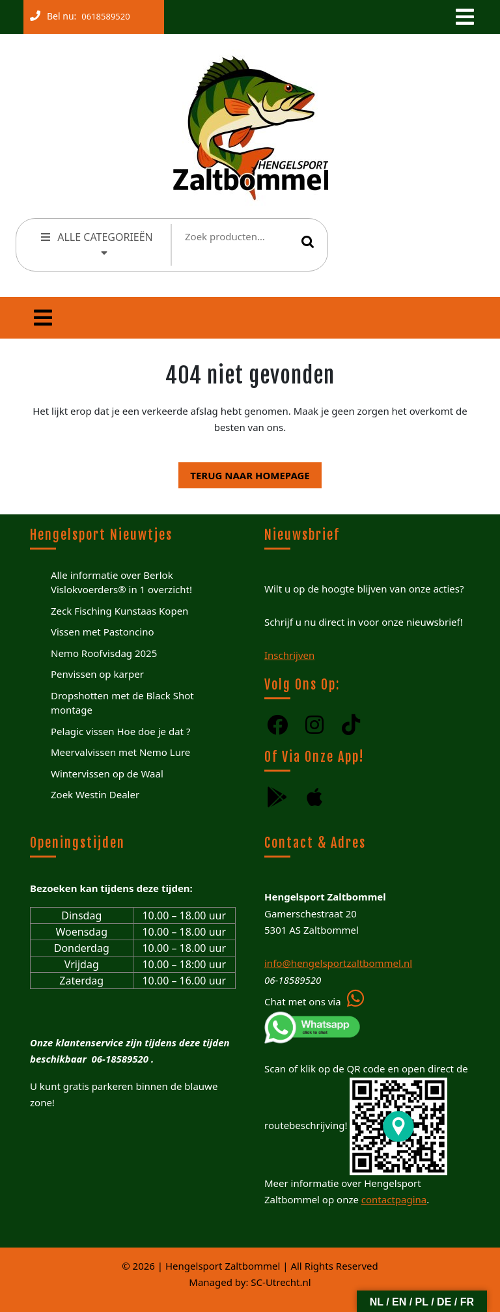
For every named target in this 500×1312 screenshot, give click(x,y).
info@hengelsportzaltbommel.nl (338, 963)
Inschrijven (289, 655)
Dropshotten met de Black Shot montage (122, 703)
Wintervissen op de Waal (107, 773)
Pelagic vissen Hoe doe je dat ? (120, 731)
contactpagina (393, 1199)
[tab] (464, 17)
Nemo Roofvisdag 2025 (104, 653)
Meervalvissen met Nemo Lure (120, 752)
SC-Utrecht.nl (281, 1282)
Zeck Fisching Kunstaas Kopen (119, 610)
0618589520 (103, 13)
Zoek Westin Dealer (95, 794)
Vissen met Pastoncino (102, 631)
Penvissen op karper (97, 673)
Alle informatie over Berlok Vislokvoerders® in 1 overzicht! (121, 582)
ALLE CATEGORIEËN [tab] (96, 243)
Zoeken (307, 241)
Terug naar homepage (243, 472)
